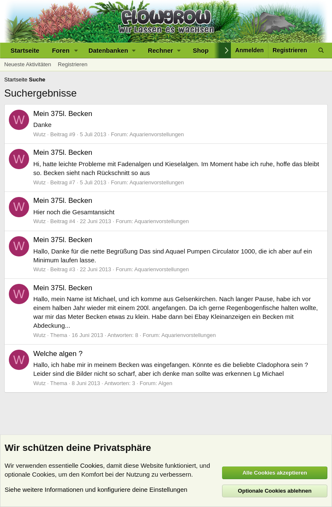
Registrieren (72, 64)
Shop (201, 50)
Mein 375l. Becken (62, 114)
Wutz (39, 134)
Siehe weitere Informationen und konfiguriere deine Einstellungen (96, 489)
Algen (165, 383)
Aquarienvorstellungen (156, 134)
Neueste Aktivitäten (27, 64)
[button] (76, 50)
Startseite (25, 50)
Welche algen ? (58, 354)
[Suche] (321, 50)
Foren (61, 50)
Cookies (91, 465)
